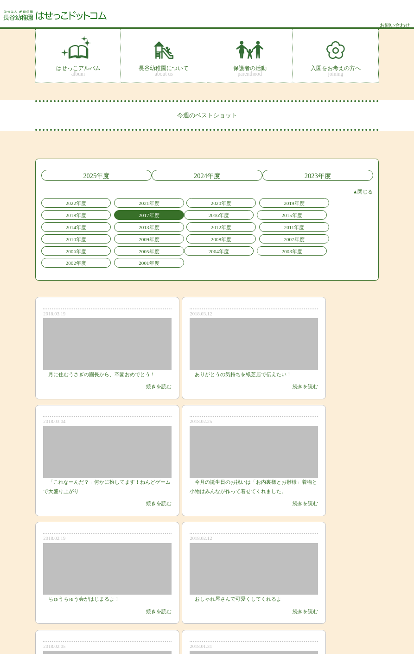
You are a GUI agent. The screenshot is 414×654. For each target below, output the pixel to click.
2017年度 (346, 201)
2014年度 (179, 211)
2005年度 (346, 222)
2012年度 (290, 211)
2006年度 (290, 222)
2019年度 (235, 201)
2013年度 (235, 211)
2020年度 (179, 201)
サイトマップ (359, 612)
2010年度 (67, 222)
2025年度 (91, 175)
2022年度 (67, 201)
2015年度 (123, 211)
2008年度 (179, 222)
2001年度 (235, 233)
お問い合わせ (359, 622)
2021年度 (123, 201)
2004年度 (67, 233)
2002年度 (179, 233)
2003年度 (123, 233)
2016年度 (67, 211)
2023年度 (323, 175)
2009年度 (123, 222)
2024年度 (207, 175)
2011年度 (347, 211)
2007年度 (235, 222)
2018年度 (290, 201)
